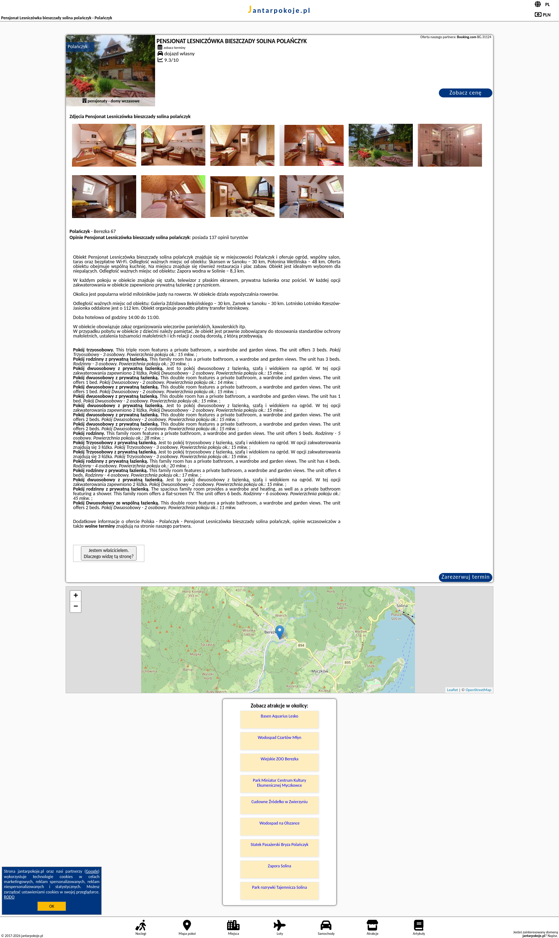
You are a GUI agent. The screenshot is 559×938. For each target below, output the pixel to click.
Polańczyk (78, 47)
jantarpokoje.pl (279, 10)
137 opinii (219, 237)
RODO (9, 896)
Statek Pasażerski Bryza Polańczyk (279, 844)
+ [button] (75, 596)
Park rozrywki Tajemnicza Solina (279, 887)
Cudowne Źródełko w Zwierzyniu (279, 801)
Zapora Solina (279, 865)
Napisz (552, 935)
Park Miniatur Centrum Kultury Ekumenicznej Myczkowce (279, 783)
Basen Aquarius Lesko (279, 716)
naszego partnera (172, 526)
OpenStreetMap (478, 690)
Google (92, 871)
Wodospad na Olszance (280, 823)
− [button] (75, 607)
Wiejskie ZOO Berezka (279, 758)
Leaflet (452, 690)
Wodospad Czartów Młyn (279, 737)
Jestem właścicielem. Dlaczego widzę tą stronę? (109, 553)
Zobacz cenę (466, 92)
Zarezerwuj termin (465, 576)
